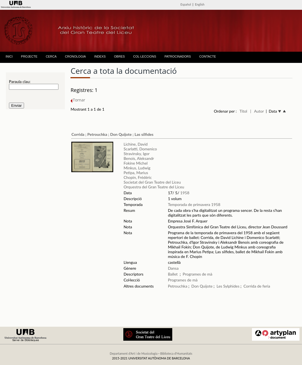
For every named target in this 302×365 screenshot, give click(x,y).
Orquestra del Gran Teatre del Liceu (154, 186)
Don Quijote (202, 286)
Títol (243, 111)
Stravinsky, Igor (137, 153)
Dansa (173, 268)
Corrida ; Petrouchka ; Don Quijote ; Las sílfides (112, 134)
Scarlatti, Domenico (140, 148)
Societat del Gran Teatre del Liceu (152, 182)
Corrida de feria (257, 286)
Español (185, 4)
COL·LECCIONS (144, 56)
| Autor (257, 111)
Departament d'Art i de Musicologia (133, 353)
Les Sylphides (227, 286)
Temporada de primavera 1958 (194, 204)
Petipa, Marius (136, 172)
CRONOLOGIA (75, 56)
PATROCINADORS (177, 56)
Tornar (77, 100)
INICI (9, 56)
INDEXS (100, 56)
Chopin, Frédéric (138, 177)
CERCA (51, 56)
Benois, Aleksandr (139, 158)
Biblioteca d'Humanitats (176, 353)
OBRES (119, 56)
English (199, 4)
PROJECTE (29, 56)
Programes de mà (197, 274)
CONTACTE (207, 56)
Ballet (173, 274)
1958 (184, 192)
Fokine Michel (136, 163)
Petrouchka (177, 286)
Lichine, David (136, 144)
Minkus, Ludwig (137, 167)
